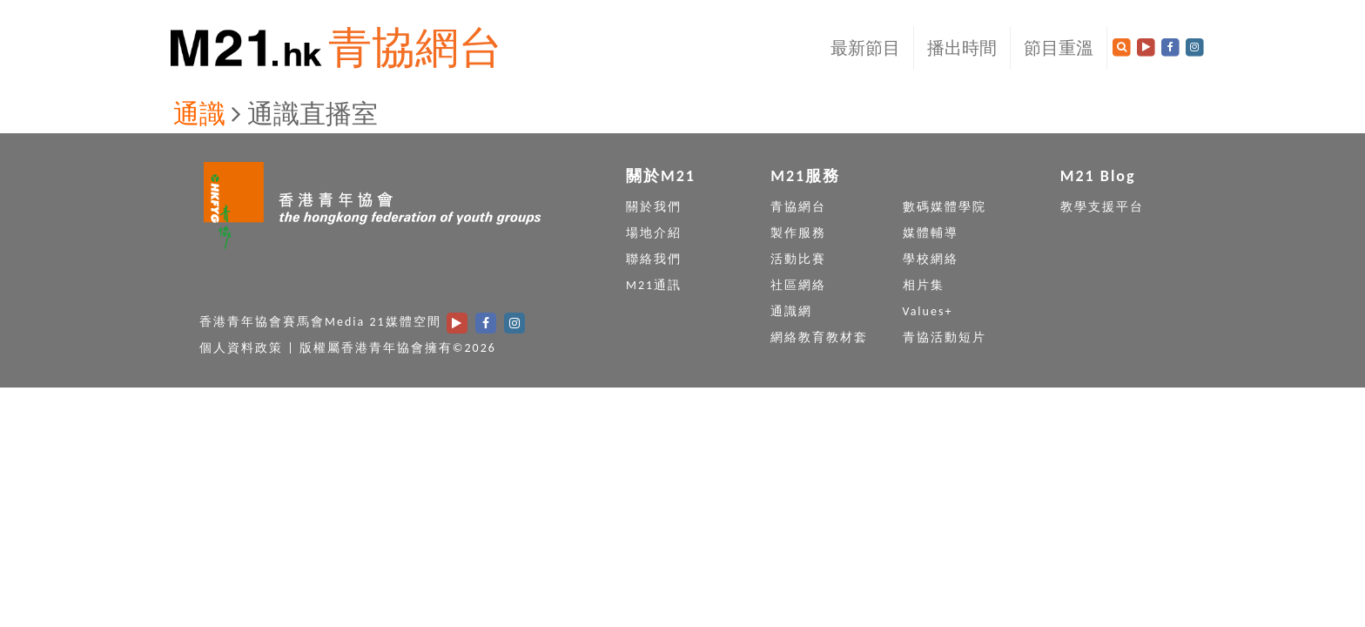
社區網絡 (798, 285)
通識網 (791, 311)
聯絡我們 (654, 259)
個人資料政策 (241, 347)
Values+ (928, 311)
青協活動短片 (944, 337)
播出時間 (962, 47)
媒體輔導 (930, 233)
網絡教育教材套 (819, 337)
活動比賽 (798, 259)
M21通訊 (654, 285)
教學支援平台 (1102, 206)
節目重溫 (1058, 47)
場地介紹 (654, 233)
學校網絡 (930, 259)
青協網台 (415, 47)
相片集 (924, 285)
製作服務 (798, 233)
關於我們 (654, 206)
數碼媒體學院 (944, 206)
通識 (199, 114)
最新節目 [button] (865, 47)
